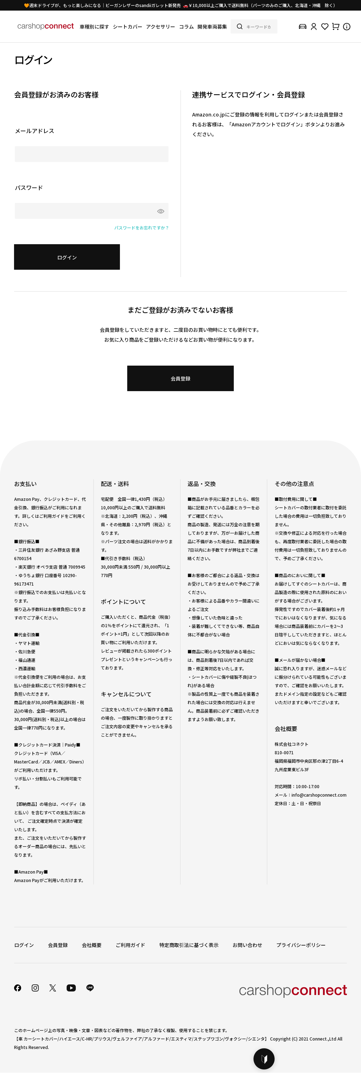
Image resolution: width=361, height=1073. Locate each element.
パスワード (29, 187)
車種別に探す (94, 26)
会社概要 (92, 944)
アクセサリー (160, 26)
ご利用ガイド (130, 944)
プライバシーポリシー (301, 944)
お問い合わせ (247, 944)
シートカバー (127, 26)
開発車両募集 (212, 26)
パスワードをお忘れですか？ (141, 227)
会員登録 (58, 944)
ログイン (24, 944)
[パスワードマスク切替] (159, 211)
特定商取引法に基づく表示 (189, 944)
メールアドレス (34, 130)
